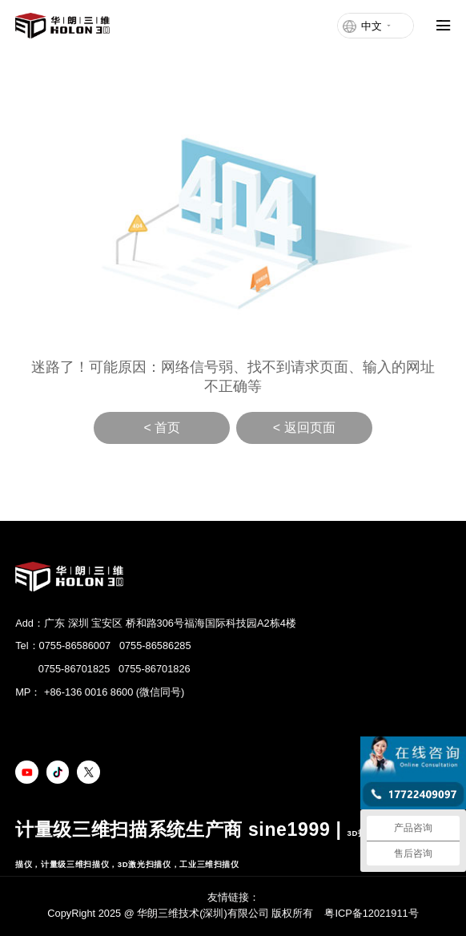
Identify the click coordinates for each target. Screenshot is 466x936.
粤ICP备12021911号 (371, 913)
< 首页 (161, 427)
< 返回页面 (304, 427)
